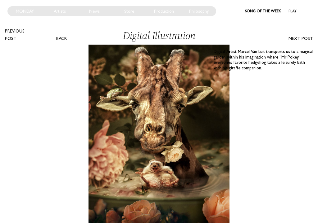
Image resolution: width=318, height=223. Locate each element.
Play (292, 11)
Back (61, 38)
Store (129, 11)
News (94, 11)
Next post (300, 38)
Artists (60, 11)
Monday (25, 11)
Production (164, 11)
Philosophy (199, 11)
